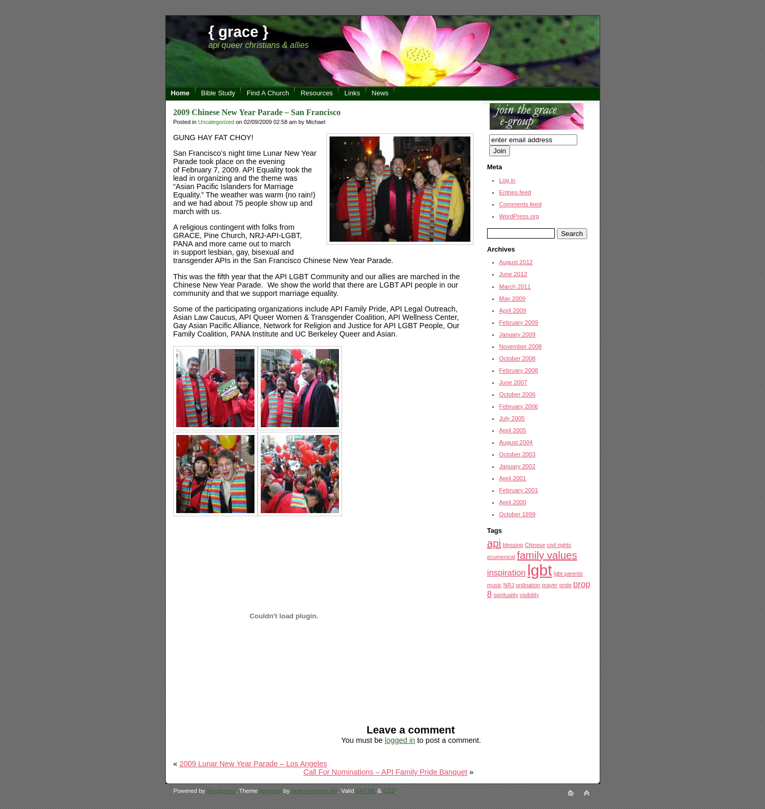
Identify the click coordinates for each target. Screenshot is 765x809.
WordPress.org (519, 216)
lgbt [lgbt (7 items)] (539, 570)
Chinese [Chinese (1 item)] (535, 545)
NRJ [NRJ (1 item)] (508, 585)
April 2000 (512, 502)
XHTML (366, 791)
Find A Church (268, 93)
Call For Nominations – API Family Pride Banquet (385, 772)
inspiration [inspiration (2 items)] (506, 572)
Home (180, 93)
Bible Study (218, 93)
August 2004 (516, 442)
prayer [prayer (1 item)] (549, 585)
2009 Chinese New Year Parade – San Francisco (257, 112)
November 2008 (520, 346)
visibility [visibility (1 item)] (529, 595)
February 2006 (518, 406)
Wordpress (221, 791)
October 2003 (517, 454)
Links (352, 93)
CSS (389, 791)
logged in (400, 740)
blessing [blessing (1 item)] (513, 545)
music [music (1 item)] (494, 585)
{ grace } (239, 31)
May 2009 (512, 298)
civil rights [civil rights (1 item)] (559, 545)
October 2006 (517, 394)
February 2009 (518, 322)
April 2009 (512, 310)
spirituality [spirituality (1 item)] (505, 595)
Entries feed (515, 192)
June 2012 (513, 274)
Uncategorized (216, 122)
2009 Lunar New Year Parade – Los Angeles (253, 764)
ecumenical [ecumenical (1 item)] (501, 557)
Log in (507, 180)
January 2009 (517, 334)
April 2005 (512, 430)
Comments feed (520, 204)
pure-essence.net (315, 791)
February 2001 (518, 490)
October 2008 (517, 358)
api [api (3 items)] (494, 543)
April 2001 (512, 478)
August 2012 (516, 262)
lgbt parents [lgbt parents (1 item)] (568, 573)
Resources (316, 93)
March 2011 (515, 286)
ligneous (270, 791)
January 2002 (517, 466)
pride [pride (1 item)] (565, 585)
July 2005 (512, 418)
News (380, 93)
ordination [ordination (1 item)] (528, 585)
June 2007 (513, 382)
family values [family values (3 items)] (547, 555)
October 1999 (517, 514)
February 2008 (518, 370)
